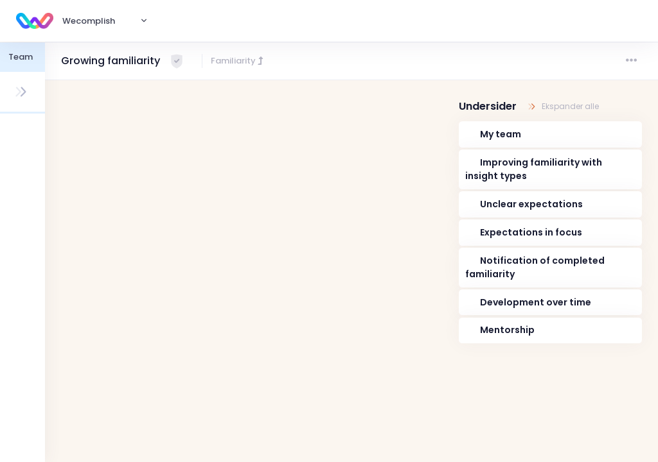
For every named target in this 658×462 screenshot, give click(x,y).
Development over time (535, 302)
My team (500, 134)
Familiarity (238, 61)
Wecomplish (88, 21)
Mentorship (507, 329)
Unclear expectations (531, 204)
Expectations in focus (531, 232)
